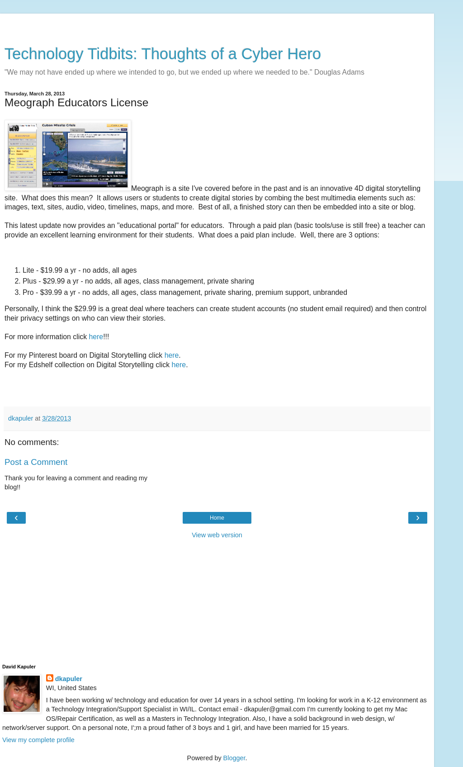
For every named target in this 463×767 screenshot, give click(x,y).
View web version (217, 535)
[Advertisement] (217, 25)
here (96, 337)
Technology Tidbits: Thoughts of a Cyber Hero (163, 53)
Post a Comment (36, 462)
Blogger (234, 758)
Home (217, 518)
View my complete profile (38, 739)
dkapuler (68, 678)
